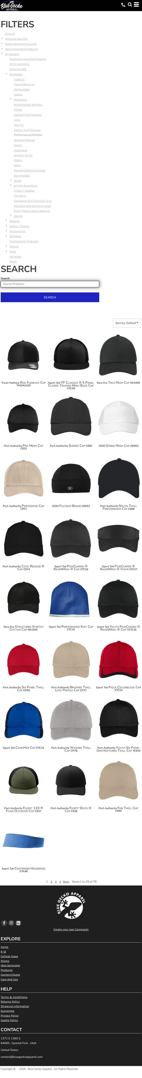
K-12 (3, 951)
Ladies (18, 94)
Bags (13, 251)
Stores (5, 961)
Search (5, 278)
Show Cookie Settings (71, 1074)
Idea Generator (10, 965)
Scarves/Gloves (24, 140)
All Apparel (12, 54)
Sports (18, 216)
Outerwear (20, 150)
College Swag (9, 956)
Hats (17, 119)
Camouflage (22, 89)
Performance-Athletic (28, 104)
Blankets (15, 236)
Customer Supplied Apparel (28, 59)
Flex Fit (19, 125)
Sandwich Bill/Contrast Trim (33, 200)
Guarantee (7, 1010)
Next (66, 881)
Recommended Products (21, 49)
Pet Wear (15, 256)
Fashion (19, 79)
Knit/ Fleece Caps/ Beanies (32, 210)
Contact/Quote (10, 974)
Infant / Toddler (24, 190)
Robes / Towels (19, 226)
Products (7, 970)
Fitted (18, 109)
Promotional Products (24, 241)
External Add (18, 69)
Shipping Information (15, 1006)
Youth (17, 180)
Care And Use (9, 979)
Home (4, 947)
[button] (130, 4)
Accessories (17, 231)
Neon (17, 165)
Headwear (16, 74)
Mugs (13, 261)
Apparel (15, 221)
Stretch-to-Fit (23, 155)
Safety (18, 160)
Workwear (20, 99)
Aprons (14, 246)
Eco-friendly (22, 175)
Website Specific (16, 38)
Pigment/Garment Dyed (29, 170)
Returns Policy (10, 1001)
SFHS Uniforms (19, 64)
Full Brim (20, 195)
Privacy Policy (10, 1015)
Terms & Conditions (14, 997)
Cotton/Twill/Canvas (27, 114)
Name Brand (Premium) (21, 44)
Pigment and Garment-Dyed (32, 206)
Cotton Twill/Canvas (27, 130)
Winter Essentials (26, 185)
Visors (18, 145)
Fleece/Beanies (24, 84)
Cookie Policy (9, 1020)
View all (10, 33)
